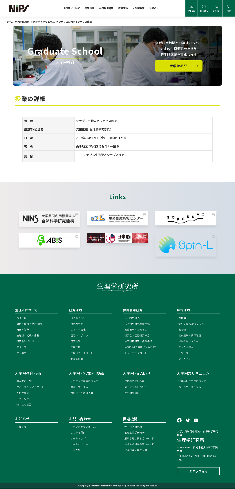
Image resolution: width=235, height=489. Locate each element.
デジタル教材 (186, 347)
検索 (229, 8)
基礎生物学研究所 (135, 433)
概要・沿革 (23, 330)
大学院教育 (138, 8)
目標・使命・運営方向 (30, 324)
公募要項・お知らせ (136, 330)
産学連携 (75, 347)
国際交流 (75, 342)
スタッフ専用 (198, 471)
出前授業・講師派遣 (190, 336)
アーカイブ (185, 359)
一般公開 (183, 353)
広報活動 (123, 8)
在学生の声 (23, 399)
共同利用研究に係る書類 (139, 342)
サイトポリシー (80, 445)
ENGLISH (216, 8)
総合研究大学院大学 (136, 450)
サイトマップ (78, 439)
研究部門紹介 (78, 318)
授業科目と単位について (193, 381)
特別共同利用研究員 (82, 393)
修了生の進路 (25, 405)
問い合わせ (204, 8)
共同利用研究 (106, 8)
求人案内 (22, 353)
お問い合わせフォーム (84, 427)
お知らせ (154, 8)
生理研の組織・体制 (29, 336)
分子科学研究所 (134, 427)
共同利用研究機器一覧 (138, 324)
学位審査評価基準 (135, 381)
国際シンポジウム (81, 336)
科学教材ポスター (189, 342)
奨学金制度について (136, 387)
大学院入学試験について (85, 381)
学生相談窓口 (132, 393)
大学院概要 (184, 65)
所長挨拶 (22, 318)
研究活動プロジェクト (30, 342)
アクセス (191, 8)
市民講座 (183, 318)
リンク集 (75, 450)
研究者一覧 (77, 324)
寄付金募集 (23, 393)
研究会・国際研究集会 (138, 336)
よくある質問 (78, 433)
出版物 (182, 330)
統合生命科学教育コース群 (140, 445)
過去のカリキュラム (190, 387)
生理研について (71, 8)
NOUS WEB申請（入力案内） (142, 347)
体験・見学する (80, 387)
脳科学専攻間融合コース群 (140, 439)
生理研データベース (82, 353)
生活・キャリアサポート (31, 387)
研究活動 (89, 8)
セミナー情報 (78, 330)
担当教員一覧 (25, 381)
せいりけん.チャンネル (192, 324)
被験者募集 (77, 359)
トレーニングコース (136, 353)
